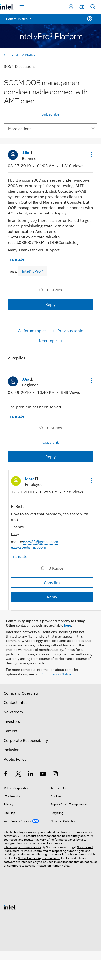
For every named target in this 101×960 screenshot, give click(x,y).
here (67, 625)
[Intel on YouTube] (43, 774)
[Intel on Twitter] (18, 774)
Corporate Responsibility (26, 740)
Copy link (50, 442)
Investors (12, 721)
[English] (82, 7)
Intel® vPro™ (32, 271)
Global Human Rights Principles (39, 857)
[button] (91, 154)
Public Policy (15, 759)
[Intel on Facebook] (6, 774)
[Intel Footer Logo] (10, 906)
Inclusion (11, 749)
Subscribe (50, 114)
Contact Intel (15, 702)
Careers (10, 731)
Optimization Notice (56, 673)
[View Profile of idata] (31, 479)
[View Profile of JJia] (27, 153)
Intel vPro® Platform (22, 54)
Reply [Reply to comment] (50, 456)
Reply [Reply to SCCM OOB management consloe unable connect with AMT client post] (50, 304)
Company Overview (21, 693)
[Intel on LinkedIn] (30, 774)
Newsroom (13, 712)
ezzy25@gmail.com (40, 541)
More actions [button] (19, 128)
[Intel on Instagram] (55, 774)
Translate (16, 259)
